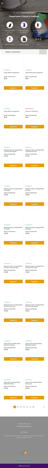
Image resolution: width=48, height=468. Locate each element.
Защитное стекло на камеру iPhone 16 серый (34, 189)
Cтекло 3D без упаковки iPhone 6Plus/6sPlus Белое (12, 382)
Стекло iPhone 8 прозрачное (11, 72)
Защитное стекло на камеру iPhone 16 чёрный (34, 228)
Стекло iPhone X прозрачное (11, 111)
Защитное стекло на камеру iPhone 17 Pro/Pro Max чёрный (13, 150)
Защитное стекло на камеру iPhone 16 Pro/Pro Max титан (13, 305)
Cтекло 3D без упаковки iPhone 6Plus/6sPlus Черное (33, 344)
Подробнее (13, 88)
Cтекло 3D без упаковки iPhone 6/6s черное (33, 382)
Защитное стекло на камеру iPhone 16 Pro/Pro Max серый (34, 266)
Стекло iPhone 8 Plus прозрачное (34, 72)
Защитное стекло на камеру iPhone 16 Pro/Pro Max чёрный (34, 305)
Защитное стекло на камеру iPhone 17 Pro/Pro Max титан (34, 150)
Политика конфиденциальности (24, 460)
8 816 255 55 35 (25, 424)
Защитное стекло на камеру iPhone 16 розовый (13, 189)
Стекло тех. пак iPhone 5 (31, 111)
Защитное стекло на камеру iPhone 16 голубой (13, 228)
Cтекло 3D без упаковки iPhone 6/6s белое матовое (12, 344)
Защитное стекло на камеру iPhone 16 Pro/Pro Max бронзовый (13, 266)
